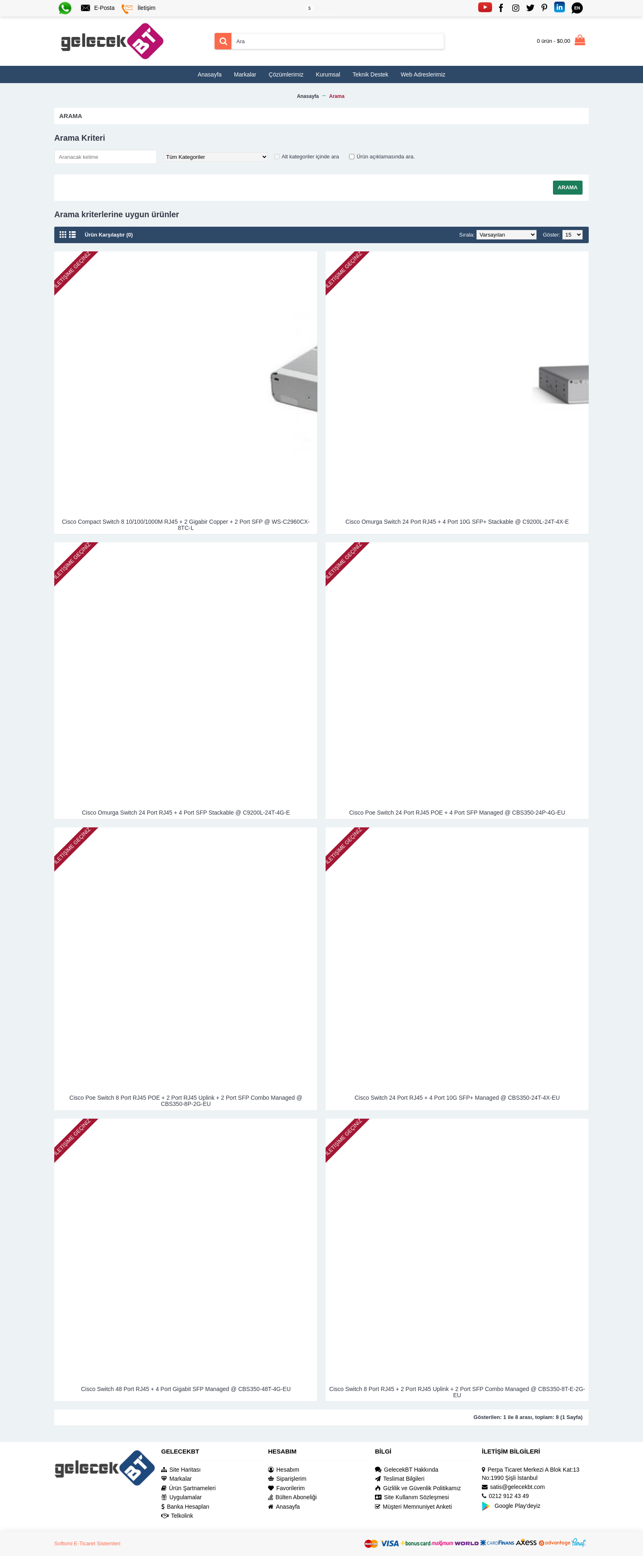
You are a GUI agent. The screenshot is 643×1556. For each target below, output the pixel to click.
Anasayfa (284, 1506)
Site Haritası (181, 1469)
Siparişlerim (287, 1478)
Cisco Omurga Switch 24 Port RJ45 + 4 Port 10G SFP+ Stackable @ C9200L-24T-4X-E (457, 521)
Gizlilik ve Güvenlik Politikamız (418, 1488)
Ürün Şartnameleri (188, 1488)
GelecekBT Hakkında (406, 1469)
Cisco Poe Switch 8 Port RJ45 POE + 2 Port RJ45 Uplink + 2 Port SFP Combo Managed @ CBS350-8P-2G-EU (185, 1100)
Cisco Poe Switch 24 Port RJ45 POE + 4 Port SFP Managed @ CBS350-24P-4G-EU (457, 812)
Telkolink (177, 1515)
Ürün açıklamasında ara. (385, 156)
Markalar (176, 1478)
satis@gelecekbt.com (513, 1487)
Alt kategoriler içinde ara (310, 156)
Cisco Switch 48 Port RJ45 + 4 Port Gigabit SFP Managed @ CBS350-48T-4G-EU (186, 1389)
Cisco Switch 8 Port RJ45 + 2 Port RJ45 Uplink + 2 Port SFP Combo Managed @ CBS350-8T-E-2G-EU (457, 1392)
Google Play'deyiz (511, 1506)
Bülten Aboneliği (292, 1497)
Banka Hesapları (185, 1506)
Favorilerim (286, 1488)
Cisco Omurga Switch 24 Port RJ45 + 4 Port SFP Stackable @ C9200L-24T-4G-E (186, 812)
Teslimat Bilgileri (399, 1478)
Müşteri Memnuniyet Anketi (413, 1506)
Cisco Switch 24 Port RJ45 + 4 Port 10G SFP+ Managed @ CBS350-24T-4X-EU (457, 1097)
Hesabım (283, 1469)
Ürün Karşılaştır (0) (109, 235)
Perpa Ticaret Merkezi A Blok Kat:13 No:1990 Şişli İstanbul (530, 1474)
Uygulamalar (181, 1497)
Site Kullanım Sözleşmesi (412, 1497)
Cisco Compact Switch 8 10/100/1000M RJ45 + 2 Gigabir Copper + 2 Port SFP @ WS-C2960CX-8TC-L (186, 524)
